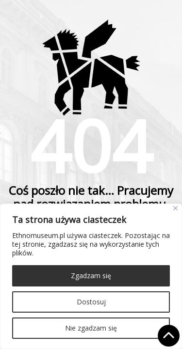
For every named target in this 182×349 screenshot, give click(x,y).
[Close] (175, 208)
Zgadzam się (91, 275)
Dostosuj (91, 301)
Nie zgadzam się (91, 328)
